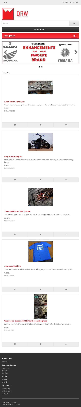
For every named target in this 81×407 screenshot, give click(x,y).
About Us (5, 362)
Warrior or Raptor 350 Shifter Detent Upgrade (25, 321)
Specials (4, 382)
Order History (6, 391)
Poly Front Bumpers (13, 156)
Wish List (5, 393)
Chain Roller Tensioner (14, 101)
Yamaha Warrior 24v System (17, 211)
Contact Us (5, 368)
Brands (4, 380)
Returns (4, 371)
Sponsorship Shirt (12, 266)
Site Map (5, 373)
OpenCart (13, 402)
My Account (6, 389)
